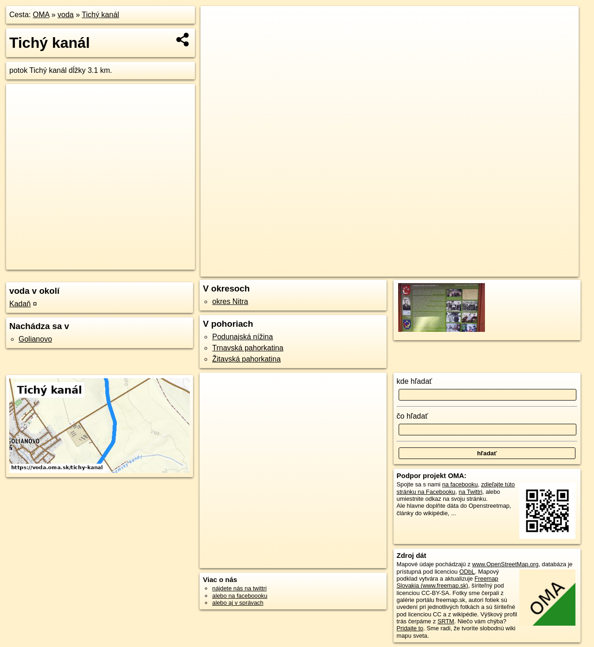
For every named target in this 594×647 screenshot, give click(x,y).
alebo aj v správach (237, 602)
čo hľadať (412, 416)
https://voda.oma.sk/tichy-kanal (538, 269)
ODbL (467, 571)
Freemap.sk (468, 269)
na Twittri (470, 491)
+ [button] (216, 22)
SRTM (446, 621)
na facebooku (460, 484)
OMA (41, 15)
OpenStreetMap (421, 269)
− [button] (216, 36)
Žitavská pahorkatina (246, 359)
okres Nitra (230, 301)
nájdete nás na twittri (239, 588)
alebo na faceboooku (239, 595)
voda (66, 15)
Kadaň (20, 304)
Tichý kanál (100, 15)
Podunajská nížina (242, 337)
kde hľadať (415, 381)
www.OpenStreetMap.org (505, 564)
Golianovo (35, 339)
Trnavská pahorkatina (247, 348)
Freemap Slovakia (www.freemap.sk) (447, 582)
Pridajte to (410, 628)
